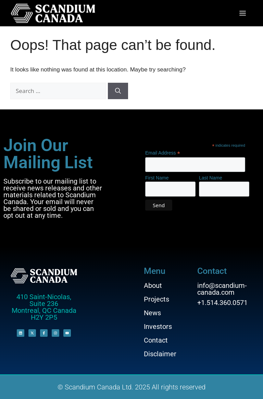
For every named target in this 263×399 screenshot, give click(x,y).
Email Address (162, 153)
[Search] (118, 91)
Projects (156, 299)
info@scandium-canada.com (222, 288)
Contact (156, 340)
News (152, 313)
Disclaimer (160, 354)
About (153, 285)
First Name (156, 178)
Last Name (210, 178)
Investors (158, 326)
